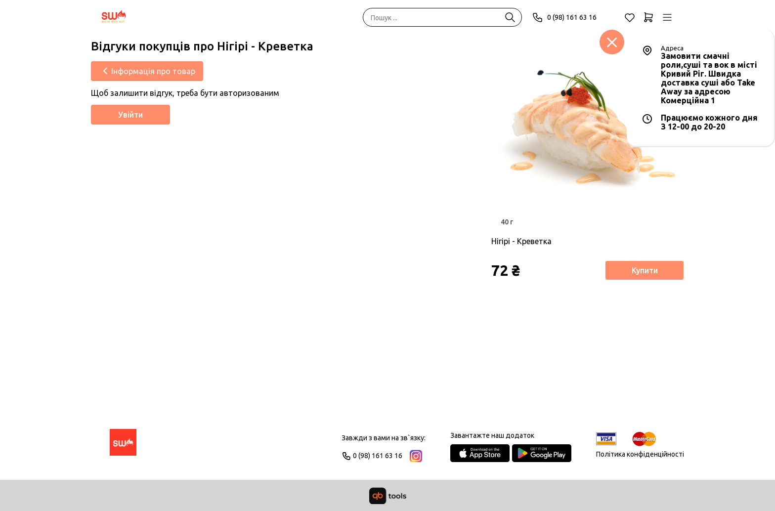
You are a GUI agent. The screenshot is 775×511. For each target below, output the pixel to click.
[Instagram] (416, 456)
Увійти (130, 114)
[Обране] (630, 17)
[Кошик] (648, 17)
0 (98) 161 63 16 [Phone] (564, 17)
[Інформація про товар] (147, 71)
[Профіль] (667, 17)
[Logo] (123, 447)
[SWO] (113, 17)
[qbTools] (387, 495)
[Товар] (587, 136)
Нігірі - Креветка (521, 241)
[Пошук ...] (510, 17)
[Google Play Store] (541, 453)
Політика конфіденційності (640, 454)
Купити (645, 270)
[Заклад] (612, 42)
